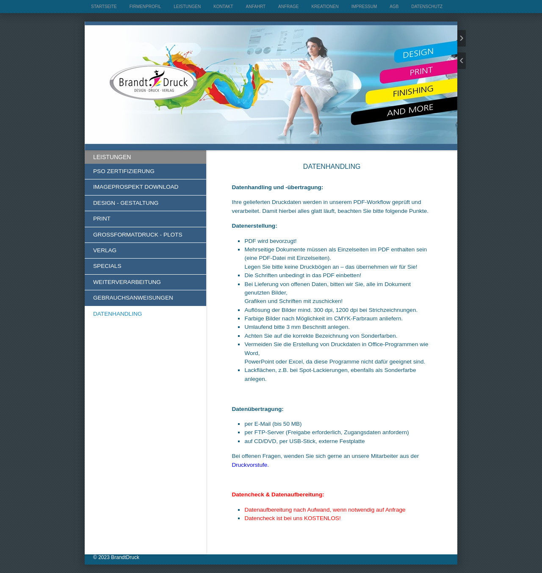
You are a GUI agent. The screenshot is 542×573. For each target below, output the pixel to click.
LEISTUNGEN (187, 6)
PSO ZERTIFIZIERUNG (124, 171)
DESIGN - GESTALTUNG (125, 203)
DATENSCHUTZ (426, 6)
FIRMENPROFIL (145, 6)
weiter (461, 38)
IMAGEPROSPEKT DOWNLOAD (135, 187)
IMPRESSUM (364, 6)
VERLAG (104, 250)
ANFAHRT (256, 6)
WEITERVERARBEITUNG (127, 282)
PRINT (102, 218)
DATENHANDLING (117, 314)
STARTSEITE (104, 6)
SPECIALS (107, 266)
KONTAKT (223, 6)
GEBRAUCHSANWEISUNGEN (133, 298)
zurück (461, 60)
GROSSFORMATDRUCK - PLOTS (137, 234)
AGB (394, 6)
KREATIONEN (324, 6)
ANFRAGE (288, 6)
